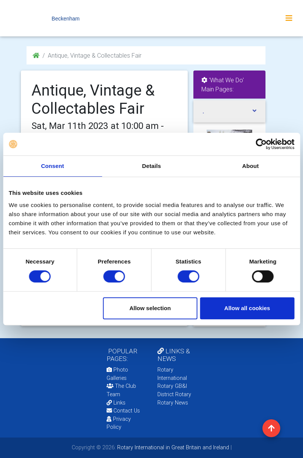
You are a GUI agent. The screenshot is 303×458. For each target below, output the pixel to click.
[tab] (229, 111)
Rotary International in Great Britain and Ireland (172, 447)
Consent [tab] (52, 166)
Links (116, 402)
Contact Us (123, 410)
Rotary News (172, 402)
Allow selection (150, 308)
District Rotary (174, 394)
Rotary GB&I (172, 386)
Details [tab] (151, 166)
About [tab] (250, 166)
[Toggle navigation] (289, 18)
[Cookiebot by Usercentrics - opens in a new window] (261, 144)
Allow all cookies (247, 308)
